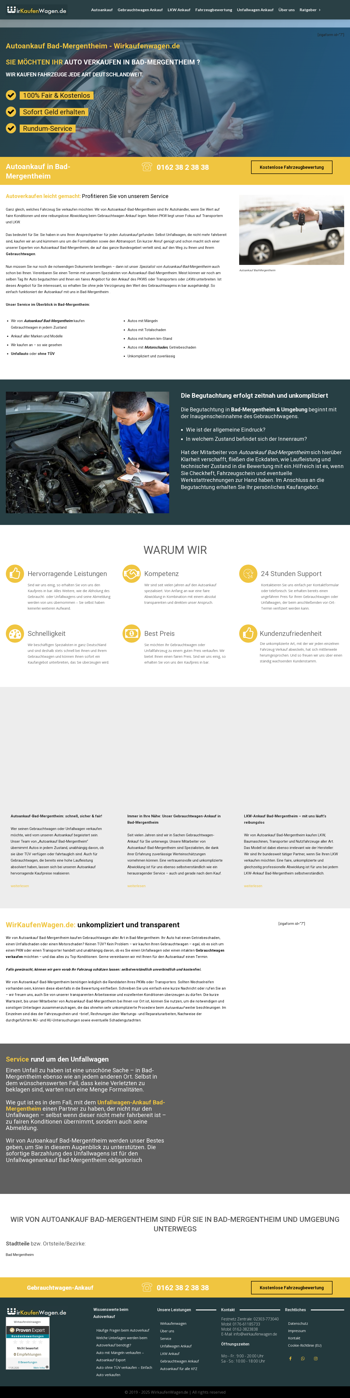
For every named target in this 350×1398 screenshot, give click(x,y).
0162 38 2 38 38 (183, 167)
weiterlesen (20, 886)
